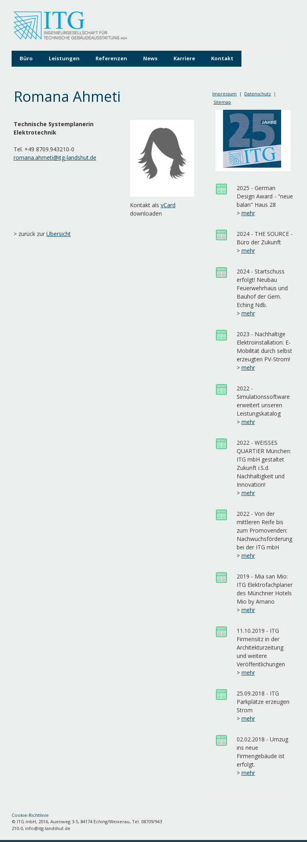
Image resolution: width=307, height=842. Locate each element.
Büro (26, 58)
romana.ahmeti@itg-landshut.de (55, 157)
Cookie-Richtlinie (30, 815)
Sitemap (222, 102)
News (150, 58)
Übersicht (58, 234)
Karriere (184, 58)
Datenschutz (257, 94)
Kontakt (222, 58)
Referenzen (111, 58)
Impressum (224, 94)
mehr (248, 213)
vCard (168, 205)
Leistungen (64, 58)
